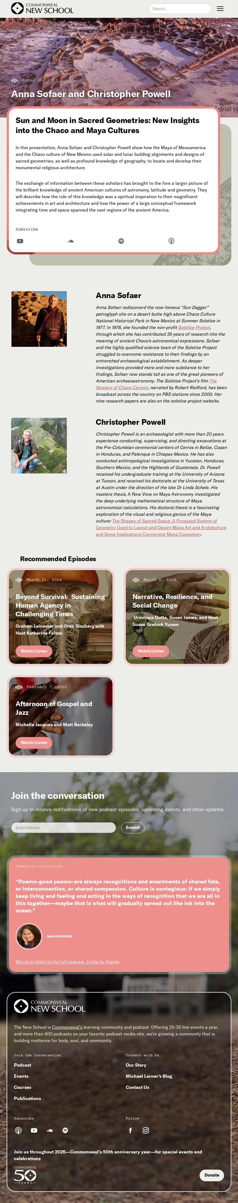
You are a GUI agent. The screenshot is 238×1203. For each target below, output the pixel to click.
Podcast (22, 1065)
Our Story (136, 1065)
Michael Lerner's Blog (149, 1076)
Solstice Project (194, 327)
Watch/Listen (34, 651)
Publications (27, 1098)
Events (21, 1076)
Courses (22, 1087)
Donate (212, 1175)
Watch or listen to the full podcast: (67, 961)
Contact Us (137, 1087)
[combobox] (180, 8)
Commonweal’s (67, 1027)
